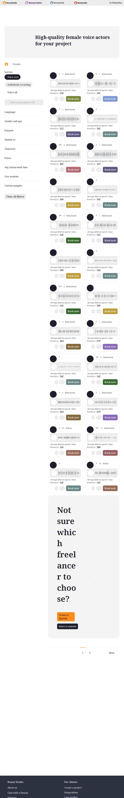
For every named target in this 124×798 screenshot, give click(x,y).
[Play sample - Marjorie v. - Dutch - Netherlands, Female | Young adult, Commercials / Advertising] (54, 83)
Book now (73, 98)
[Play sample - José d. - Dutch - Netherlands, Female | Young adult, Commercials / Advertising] (54, 119)
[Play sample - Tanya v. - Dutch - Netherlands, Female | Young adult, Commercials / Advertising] (91, 402)
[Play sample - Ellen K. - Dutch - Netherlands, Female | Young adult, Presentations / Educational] (54, 225)
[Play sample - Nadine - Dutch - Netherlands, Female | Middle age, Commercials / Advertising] (54, 437)
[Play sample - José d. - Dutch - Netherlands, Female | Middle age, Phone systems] (91, 154)
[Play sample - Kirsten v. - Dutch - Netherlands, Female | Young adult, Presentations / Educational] (91, 296)
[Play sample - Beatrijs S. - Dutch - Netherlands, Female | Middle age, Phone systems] (91, 119)
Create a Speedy (64, 616)
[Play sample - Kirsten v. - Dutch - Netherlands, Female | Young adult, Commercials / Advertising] (54, 190)
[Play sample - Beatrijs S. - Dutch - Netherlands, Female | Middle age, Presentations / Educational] (91, 260)
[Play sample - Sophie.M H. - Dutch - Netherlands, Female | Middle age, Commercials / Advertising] (54, 154)
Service (9, 72)
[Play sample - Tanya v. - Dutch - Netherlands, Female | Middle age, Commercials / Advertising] (91, 331)
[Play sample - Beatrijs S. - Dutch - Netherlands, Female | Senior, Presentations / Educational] (91, 190)
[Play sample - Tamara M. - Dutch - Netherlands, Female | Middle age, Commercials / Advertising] (54, 402)
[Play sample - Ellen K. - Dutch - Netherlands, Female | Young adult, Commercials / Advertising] (54, 296)
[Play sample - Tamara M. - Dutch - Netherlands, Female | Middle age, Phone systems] (54, 331)
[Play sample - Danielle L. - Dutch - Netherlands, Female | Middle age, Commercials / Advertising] (91, 437)
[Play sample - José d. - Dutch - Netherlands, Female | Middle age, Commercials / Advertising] (91, 225)
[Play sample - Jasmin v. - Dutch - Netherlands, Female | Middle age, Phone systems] (91, 83)
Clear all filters (15, 196)
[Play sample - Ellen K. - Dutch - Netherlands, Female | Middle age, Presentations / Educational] (91, 367)
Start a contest (67, 626)
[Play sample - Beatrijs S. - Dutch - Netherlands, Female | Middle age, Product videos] (54, 367)
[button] (69, 83)
